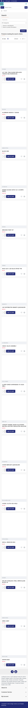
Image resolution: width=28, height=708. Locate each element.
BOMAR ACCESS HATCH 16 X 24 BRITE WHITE (13, 190)
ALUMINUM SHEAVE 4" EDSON (10, 112)
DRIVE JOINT (5, 621)
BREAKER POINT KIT (8, 230)
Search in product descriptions (8, 27)
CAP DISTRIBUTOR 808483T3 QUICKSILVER (13, 307)
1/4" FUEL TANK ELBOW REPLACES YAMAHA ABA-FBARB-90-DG (12, 73)
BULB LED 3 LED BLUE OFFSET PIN (12, 268)
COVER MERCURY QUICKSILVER (11, 464)
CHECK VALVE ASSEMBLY (9, 346)
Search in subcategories (7, 25)
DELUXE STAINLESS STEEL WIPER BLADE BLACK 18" (13, 581)
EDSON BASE (6, 659)
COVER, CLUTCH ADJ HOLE (9, 503)
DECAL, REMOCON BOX (8, 542)
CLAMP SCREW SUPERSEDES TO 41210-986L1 (13, 385)
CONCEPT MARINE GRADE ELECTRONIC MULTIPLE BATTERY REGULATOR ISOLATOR (14, 425)
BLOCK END (5, 151)
